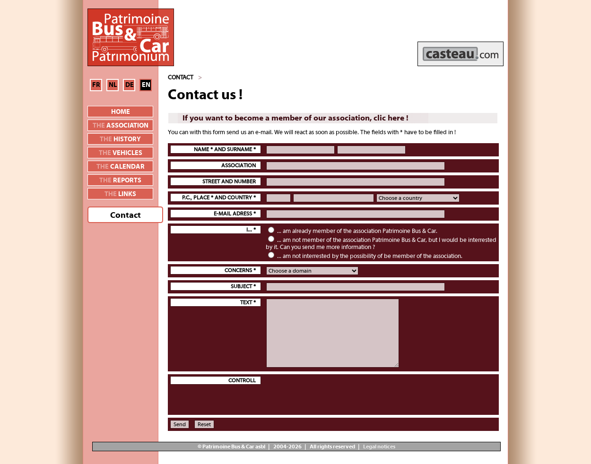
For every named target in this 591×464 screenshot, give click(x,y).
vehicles (120, 153)
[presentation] (337, 394)
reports (120, 180)
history (120, 139)
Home (120, 112)
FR (96, 85)
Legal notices (378, 446)
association (120, 125)
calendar (120, 167)
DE (129, 85)
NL (112, 85)
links (120, 194)
